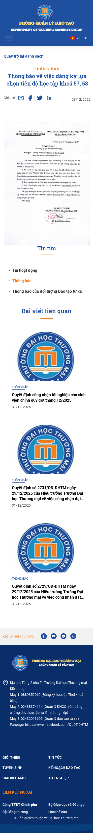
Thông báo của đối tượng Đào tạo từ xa (47, 291)
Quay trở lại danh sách (23, 56)
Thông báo (21, 280)
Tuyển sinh (12, 768)
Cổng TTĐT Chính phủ (19, 805)
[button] (79, 38)
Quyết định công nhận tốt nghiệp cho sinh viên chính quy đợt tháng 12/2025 (49, 408)
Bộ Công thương (15, 812)
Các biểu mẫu (14, 778)
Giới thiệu (11, 757)
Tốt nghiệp (58, 778)
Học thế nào (57, 812)
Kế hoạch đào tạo (64, 768)
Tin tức (55, 757)
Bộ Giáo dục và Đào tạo (66, 805)
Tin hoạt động (24, 270)
